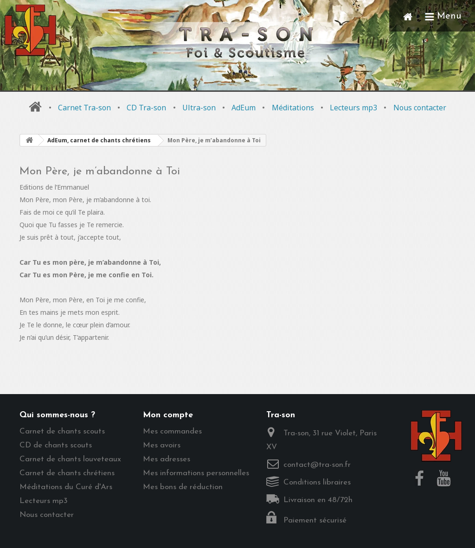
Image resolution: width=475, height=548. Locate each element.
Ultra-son (199, 107)
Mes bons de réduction (183, 487)
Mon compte (168, 415)
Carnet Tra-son (84, 107)
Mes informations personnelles (196, 473)
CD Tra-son (146, 107)
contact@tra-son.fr (317, 465)
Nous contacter (419, 107)
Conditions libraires (317, 482)
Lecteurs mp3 (353, 107)
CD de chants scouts (55, 445)
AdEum (243, 107)
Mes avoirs (161, 445)
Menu (443, 16)
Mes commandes (172, 431)
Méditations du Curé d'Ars (65, 487)
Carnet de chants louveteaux (70, 459)
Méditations (293, 107)
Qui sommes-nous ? (57, 415)
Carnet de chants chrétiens (67, 473)
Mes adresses (166, 459)
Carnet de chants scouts (62, 431)
